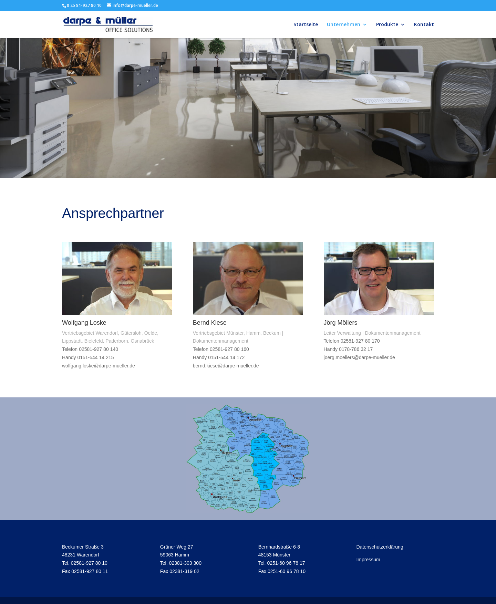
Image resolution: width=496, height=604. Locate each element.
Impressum (368, 559)
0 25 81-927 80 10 (84, 5)
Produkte (387, 25)
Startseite (305, 25)
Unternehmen (343, 25)
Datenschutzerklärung (379, 546)
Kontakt (424, 25)
